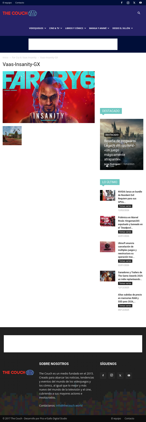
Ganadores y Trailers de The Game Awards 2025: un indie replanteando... (130, 276)
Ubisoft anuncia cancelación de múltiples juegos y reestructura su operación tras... (127, 250)
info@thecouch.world (69, 405)
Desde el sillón (122, 28)
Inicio (5, 57)
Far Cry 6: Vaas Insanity (24, 57)
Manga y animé (99, 28)
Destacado (112, 135)
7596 (111, 166)
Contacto (19, 2)
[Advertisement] (73, 44)
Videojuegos (37, 28)
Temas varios (125, 206)
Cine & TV (55, 28)
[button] (138, 13)
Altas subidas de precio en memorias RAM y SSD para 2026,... (130, 298)
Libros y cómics (75, 28)
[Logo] (20, 13)
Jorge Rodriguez (112, 164)
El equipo (7, 2)
